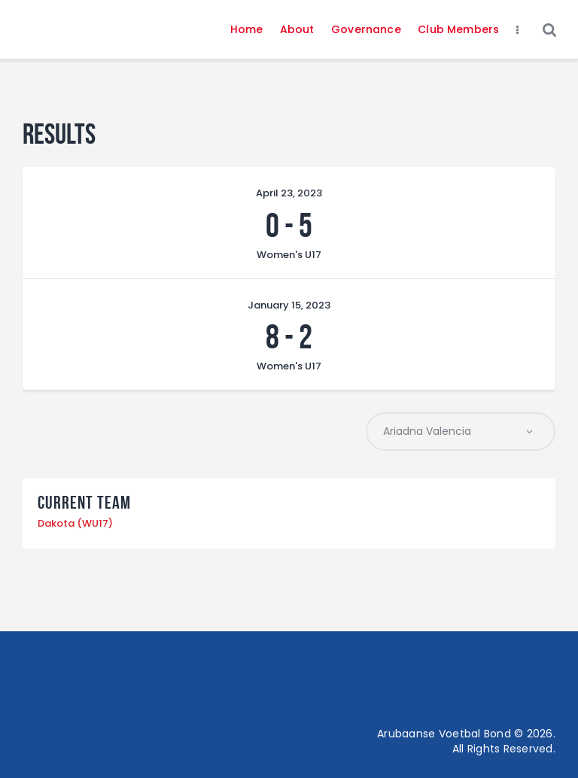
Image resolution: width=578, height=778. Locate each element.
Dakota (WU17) (75, 524)
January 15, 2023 (289, 305)
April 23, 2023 (289, 193)
